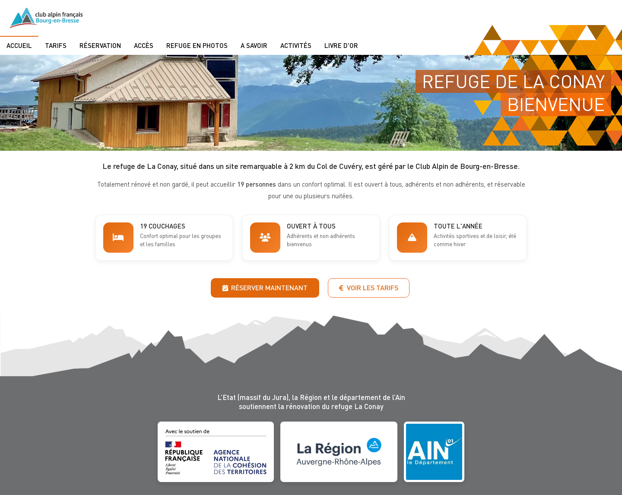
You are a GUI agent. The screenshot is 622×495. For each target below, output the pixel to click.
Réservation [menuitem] (100, 45)
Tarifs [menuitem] (56, 45)
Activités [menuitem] (295, 45)
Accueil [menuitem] (19, 45)
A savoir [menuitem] (254, 45)
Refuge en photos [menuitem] (197, 45)
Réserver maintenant (265, 287)
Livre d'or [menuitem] (341, 45)
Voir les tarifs (368, 287)
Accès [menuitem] (143, 45)
